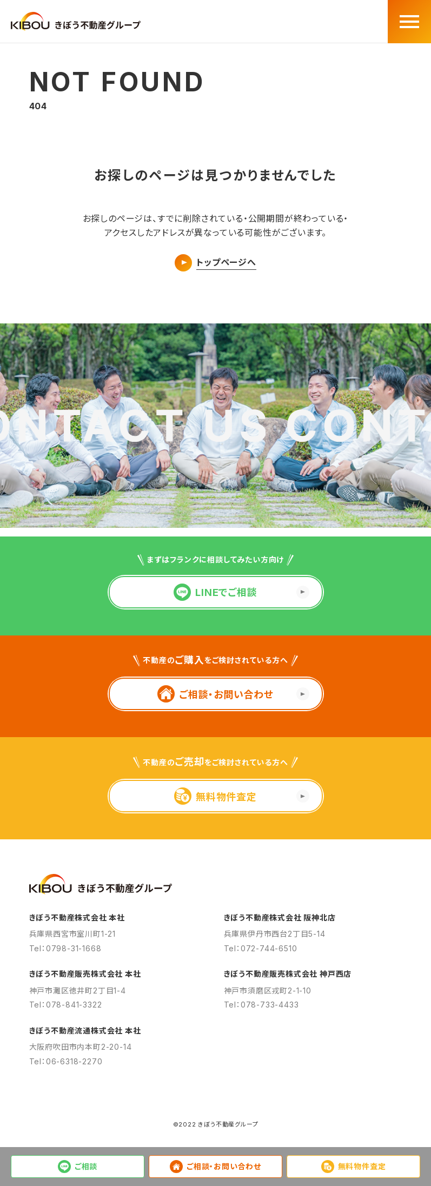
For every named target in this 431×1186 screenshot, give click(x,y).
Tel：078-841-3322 (65, 1004)
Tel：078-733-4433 (261, 1004)
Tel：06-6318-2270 (66, 1061)
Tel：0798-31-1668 (65, 948)
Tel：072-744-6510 (260, 948)
